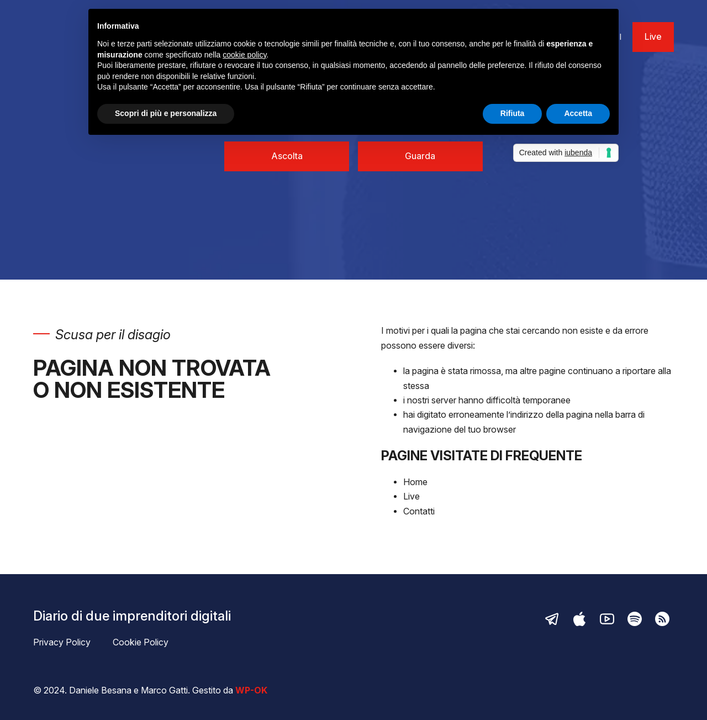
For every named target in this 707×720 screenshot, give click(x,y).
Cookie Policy (140, 642)
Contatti (419, 511)
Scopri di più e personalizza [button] (166, 113)
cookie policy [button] (244, 54)
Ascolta (287, 156)
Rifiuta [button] (512, 113)
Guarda (420, 156)
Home (415, 482)
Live (653, 36)
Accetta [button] (578, 113)
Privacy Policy (62, 642)
